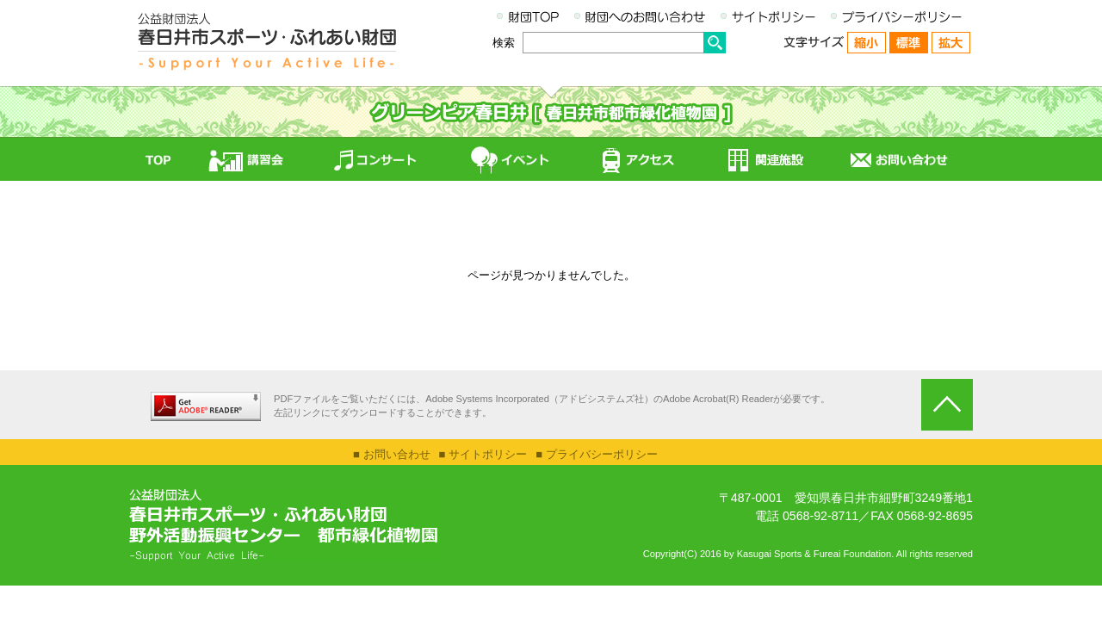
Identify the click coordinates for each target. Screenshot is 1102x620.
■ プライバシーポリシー (597, 454)
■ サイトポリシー (483, 454)
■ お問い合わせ (391, 454)
